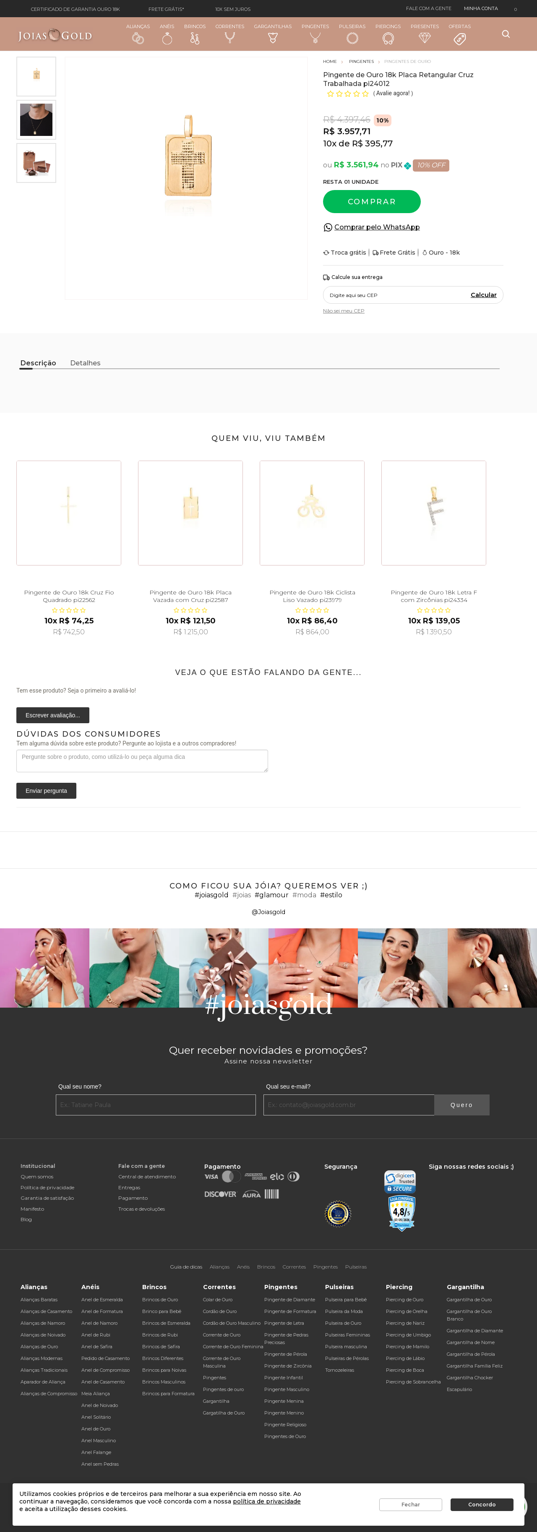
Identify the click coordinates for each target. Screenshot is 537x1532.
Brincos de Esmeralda (166, 1323)
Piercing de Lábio (405, 1358)
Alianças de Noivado (43, 1335)
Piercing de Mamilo (407, 1347)
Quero (462, 1105)
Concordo (482, 1504)
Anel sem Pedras (100, 1464)
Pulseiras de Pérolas (347, 1358)
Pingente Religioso (285, 1425)
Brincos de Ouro (160, 1300)
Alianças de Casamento (46, 1311)
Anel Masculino (98, 1440)
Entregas (129, 1187)
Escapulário (459, 1389)
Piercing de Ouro (404, 1300)
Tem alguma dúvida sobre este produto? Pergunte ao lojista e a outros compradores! (126, 743)
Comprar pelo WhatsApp (377, 227)
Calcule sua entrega (353, 277)
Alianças (138, 33)
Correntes (230, 33)
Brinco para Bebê (161, 1311)
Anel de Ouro (95, 1429)
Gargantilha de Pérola (471, 1354)
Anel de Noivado (99, 1405)
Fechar (410, 1504)
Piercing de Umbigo (408, 1335)
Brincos (195, 33)
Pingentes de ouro (223, 1389)
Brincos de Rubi (160, 1335)
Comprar (372, 201)
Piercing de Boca (405, 1370)
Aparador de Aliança (43, 1382)
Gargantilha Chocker (470, 1378)
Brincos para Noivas (164, 1370)
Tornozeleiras (339, 1370)
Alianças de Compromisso (49, 1394)
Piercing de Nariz (405, 1323)
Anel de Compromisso (105, 1370)
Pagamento (133, 1198)
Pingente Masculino (286, 1389)
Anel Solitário (96, 1417)
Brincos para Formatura (168, 1394)
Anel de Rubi (95, 1335)
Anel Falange (96, 1452)
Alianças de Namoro (43, 1323)
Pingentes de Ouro (285, 1436)
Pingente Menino (284, 1413)
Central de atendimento (147, 1176)
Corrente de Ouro (221, 1335)
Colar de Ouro (217, 1300)
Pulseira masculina (346, 1347)
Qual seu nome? (80, 1086)
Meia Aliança (95, 1394)
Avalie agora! (393, 93)
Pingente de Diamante (289, 1300)
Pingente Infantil (283, 1378)
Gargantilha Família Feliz (475, 1366)
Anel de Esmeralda (102, 1300)
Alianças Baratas (39, 1300)
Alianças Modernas (42, 1358)
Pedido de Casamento (105, 1358)
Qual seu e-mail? (288, 1086)
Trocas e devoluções (141, 1209)
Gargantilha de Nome (471, 1342)
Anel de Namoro (99, 1323)
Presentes (425, 33)
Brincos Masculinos (163, 1382)
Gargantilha (216, 1401)
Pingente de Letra (284, 1323)
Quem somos (37, 1176)
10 (329, 143)
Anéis (167, 33)
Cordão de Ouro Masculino (232, 1323)
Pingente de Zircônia (288, 1366)
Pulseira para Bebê (346, 1300)
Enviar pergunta (46, 790)
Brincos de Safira (161, 1347)
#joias (241, 895)
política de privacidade (267, 1501)
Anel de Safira (96, 1347)
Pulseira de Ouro (343, 1323)
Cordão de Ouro (220, 1311)
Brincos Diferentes (162, 1358)
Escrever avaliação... (53, 715)
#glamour (272, 895)
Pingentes (315, 33)
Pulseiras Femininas (347, 1335)
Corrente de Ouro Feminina (233, 1347)
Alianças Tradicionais (44, 1370)
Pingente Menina (284, 1401)
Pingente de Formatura (290, 1311)
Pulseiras (352, 34)
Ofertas (460, 34)
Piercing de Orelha (407, 1311)
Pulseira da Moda (344, 1311)
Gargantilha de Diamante (475, 1331)
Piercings (388, 33)
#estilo (331, 895)
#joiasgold (212, 895)
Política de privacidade (47, 1187)
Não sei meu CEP (344, 310)
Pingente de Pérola (285, 1354)
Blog (26, 1219)
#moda (304, 895)
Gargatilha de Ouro (224, 1413)
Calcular (484, 295)
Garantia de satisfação (47, 1198)
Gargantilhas (273, 33)
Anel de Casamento (103, 1382)
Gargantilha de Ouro (469, 1300)
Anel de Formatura (102, 1311)
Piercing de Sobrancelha (413, 1382)
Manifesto (32, 1209)
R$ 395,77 (372, 143)
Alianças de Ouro (39, 1347)
